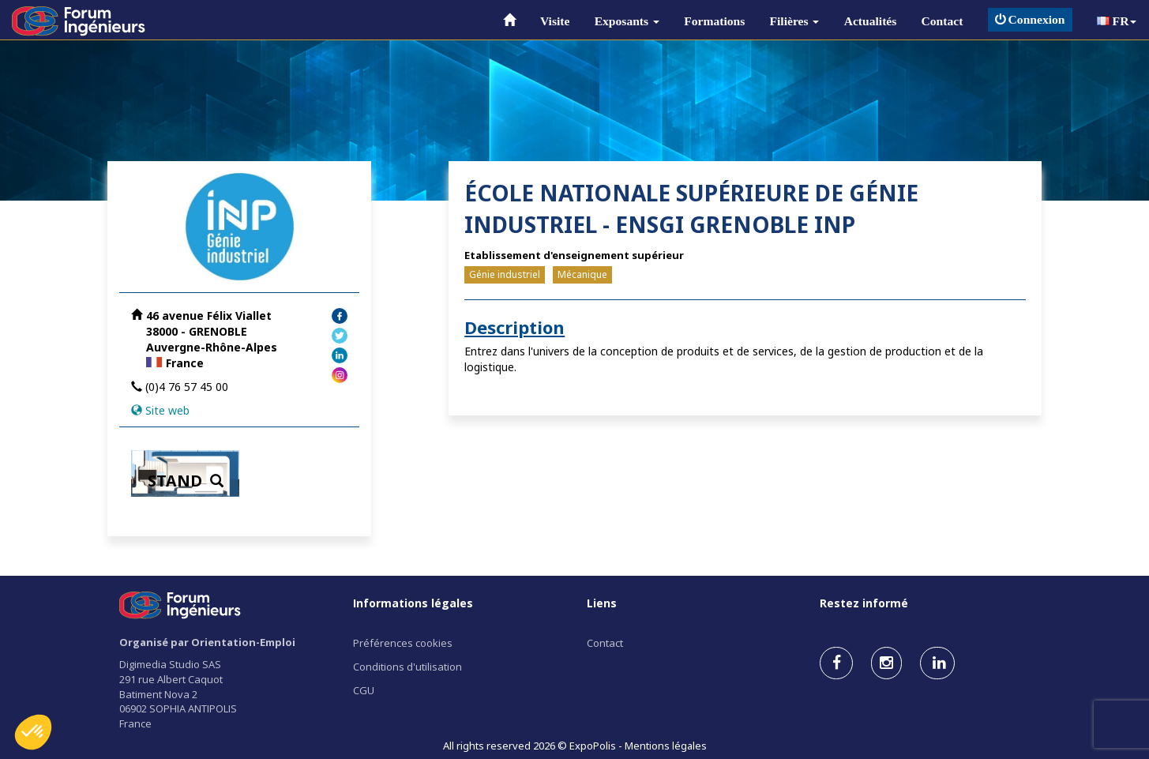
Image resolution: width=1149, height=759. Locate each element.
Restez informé (864, 603)
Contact (942, 21)
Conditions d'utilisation (407, 666)
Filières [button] (795, 21)
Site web (167, 410)
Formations (714, 21)
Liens (602, 603)
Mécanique (582, 274)
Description (514, 327)
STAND (185, 480)
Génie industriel (504, 274)
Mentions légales (666, 745)
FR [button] (1117, 21)
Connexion (1030, 19)
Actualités (870, 21)
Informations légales (413, 603)
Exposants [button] (627, 21)
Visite (555, 21)
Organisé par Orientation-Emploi (207, 642)
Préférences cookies (402, 643)
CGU (363, 690)
